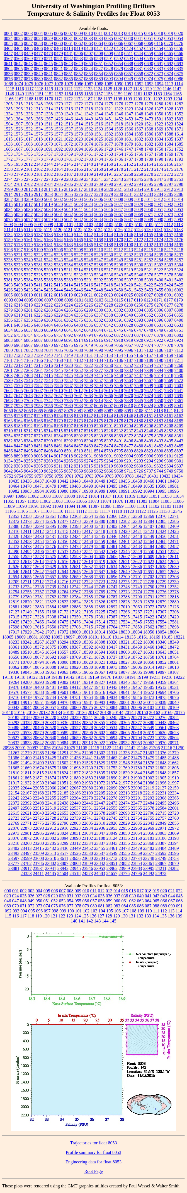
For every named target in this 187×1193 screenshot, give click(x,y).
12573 (38, 556)
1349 (148, 114)
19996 (112, 702)
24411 (38, 873)
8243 (138, 430)
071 (23, 905)
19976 (75, 702)
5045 (98, 209)
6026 (138, 295)
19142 (68, 677)
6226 (88, 305)
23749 (160, 858)
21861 (14, 777)
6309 (8, 315)
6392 (128, 320)
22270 (87, 798)
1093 (149, 83)
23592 (161, 853)
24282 (173, 868)
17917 (14, 632)
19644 (136, 692)
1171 (58, 98)
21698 (75, 767)
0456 (178, 48)
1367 (48, 119)
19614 (87, 692)
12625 (173, 561)
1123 (88, 88)
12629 (50, 566)
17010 (124, 606)
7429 (88, 375)
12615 (50, 561)
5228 (88, 254)
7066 (118, 345)
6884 (18, 340)
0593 (128, 58)
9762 (79, 476)
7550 (58, 380)
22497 (14, 808)
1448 (78, 119)
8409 (148, 440)
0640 (178, 58)
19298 (50, 682)
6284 (58, 310)
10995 (161, 491)
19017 (161, 667)
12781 (38, 596)
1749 (148, 149)
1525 (8, 129)
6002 (178, 290)
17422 (148, 617)
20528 (87, 727)
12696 (112, 576)
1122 (78, 88)
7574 (8, 385)
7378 (108, 370)
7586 (58, 385)
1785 (108, 159)
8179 (128, 420)
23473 (124, 848)
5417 (98, 285)
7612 (78, 390)
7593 (88, 385)
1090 (119, 83)
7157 (148, 355)
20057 (50, 707)
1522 (158, 124)
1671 (58, 144)
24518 (75, 873)
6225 (78, 305)
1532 (28, 129)
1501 (158, 119)
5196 (8, 249)
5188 (108, 244)
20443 (161, 722)
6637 (28, 330)
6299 (88, 310)
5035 (18, 209)
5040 (68, 209)
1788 (138, 159)
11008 (69, 496)
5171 (128, 239)
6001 (168, 290)
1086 (78, 83)
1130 (157, 88)
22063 (63, 788)
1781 (68, 159)
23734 (136, 858)
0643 (28, 63)
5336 (108, 274)
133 (147, 916)
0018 (158, 33)
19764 (87, 697)
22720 (173, 813)
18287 (50, 642)
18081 (32, 637)
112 (164, 911)
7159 (168, 355)
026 (31, 895)
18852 (161, 662)
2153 (138, 164)
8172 (68, 420)
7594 (98, 385)
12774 (136, 591)
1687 (18, 149)
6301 (108, 310)
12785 (87, 596)
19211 (154, 677)
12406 (136, 526)
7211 (178, 360)
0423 (118, 48)
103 (94, 911)
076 (62, 905)
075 (54, 905)
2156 (168, 164)
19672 (148, 692)
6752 (8, 335)
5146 (128, 234)
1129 (147, 88)
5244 (68, 259)
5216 (158, 249)
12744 (87, 586)
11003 (45, 496)
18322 (136, 642)
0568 (18, 58)
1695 (88, 149)
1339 (58, 114)
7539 (8, 380)
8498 (48, 451)
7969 (68, 405)
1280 (158, 103)
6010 (28, 295)
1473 (148, 119)
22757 (161, 818)
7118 (8, 355)
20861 (50, 742)
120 (46, 916)
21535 (112, 762)
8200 (98, 425)
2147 (78, 164)
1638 (8, 144)
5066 (108, 214)
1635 (168, 139)
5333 (88, 274)
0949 (128, 78)
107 (125, 911)
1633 (148, 139)
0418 (68, 48)
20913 (87, 742)
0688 (128, 63)
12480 (99, 546)
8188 (8, 425)
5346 (138, 274)
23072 (26, 838)
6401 (8, 325)
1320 (98, 108)
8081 (78, 410)
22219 (148, 793)
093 (16, 911)
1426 (58, 119)
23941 (50, 868)
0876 (8, 78)
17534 (124, 622)
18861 (173, 662)
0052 (158, 38)
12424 (160, 531)
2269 (138, 174)
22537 (75, 808)
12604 (87, 556)
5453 (148, 290)
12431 (50, 536)
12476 (50, 546)
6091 (168, 295)
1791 (168, 159)
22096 (136, 788)
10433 (165, 476)
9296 (158, 461)
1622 (68, 139)
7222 (88, 365)
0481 (68, 53)
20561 (161, 727)
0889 (98, 78)
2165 (68, 169)
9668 (118, 471)
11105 (10, 511)
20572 (14, 732)
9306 (48, 466)
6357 (18, 320)
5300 (138, 264)
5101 (68, 224)
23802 (50, 863)
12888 (87, 606)
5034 (8, 209)
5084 (98, 219)
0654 (118, 63)
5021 (68, 204)
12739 (50, 586)
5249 (118, 259)
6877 (148, 335)
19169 (93, 677)
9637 (178, 466)
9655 (58, 471)
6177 (168, 300)
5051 (158, 209)
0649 (78, 63)
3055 (68, 194)
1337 (38, 114)
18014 (99, 632)
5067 (118, 214)
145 (113, 921)
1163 (157, 93)
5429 (18, 290)
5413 (58, 285)
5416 (88, 285)
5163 (48, 239)
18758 (148, 657)
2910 (148, 189)
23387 (161, 843)
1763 (108, 154)
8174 (88, 420)
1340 (68, 114)
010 (85, 890)
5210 (98, 249)
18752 (136, 657)
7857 (168, 400)
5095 (28, 224)
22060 (50, 788)
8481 (148, 445)
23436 (63, 848)
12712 (38, 581)
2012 (28, 164)
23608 (38, 858)
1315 (58, 108)
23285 (50, 843)
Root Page (93, 1171)
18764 (173, 657)
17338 (50, 617)
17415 (136, 617)
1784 (98, 159)
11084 (154, 501)
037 (117, 895)
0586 (88, 58)
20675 (99, 737)
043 (164, 895)
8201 (108, 425)
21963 (87, 783)
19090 (148, 672)
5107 (129, 224)
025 (23, 895)
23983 (136, 868)
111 (156, 911)
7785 (68, 400)
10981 (173, 486)
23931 (38, 868)
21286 (50, 752)
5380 (178, 274)
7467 (128, 375)
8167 (48, 420)
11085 (166, 501)
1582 (108, 134)
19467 (136, 687)
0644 (38, 63)
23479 (136, 848)
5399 (148, 280)
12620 (112, 561)
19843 (124, 697)
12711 (26, 581)
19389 (26, 687)
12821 (38, 601)
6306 (158, 310)
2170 (118, 169)
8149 (138, 415)
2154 (148, 164)
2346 (148, 179)
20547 (136, 727)
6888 (48, 340)
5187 (98, 244)
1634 (158, 139)
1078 (58, 83)
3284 (158, 194)
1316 (68, 108)
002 (23, 890)
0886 (68, 78)
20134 (56, 712)
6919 (128, 340)
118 (31, 916)
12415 (62, 531)
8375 (148, 435)
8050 (8, 410)
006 (54, 890)
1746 (118, 149)
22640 (38, 813)
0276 (178, 43)
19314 (75, 682)
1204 (177, 98)
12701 (136, 576)
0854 (98, 73)
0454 (158, 48)
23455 (99, 848)
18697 (63, 657)
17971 (50, 632)
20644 (63, 737)
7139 (38, 355)
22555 (112, 808)
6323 (38, 315)
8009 (118, 405)
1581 (98, 134)
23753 (173, 858)
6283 (48, 310)
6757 (58, 335)
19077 (124, 672)
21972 (99, 783)
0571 (48, 58)
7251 (118, 365)
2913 (178, 189)
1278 (138, 103)
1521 (148, 124)
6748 (148, 330)
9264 (58, 461)
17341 (63, 617)
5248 (108, 259)
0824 (88, 68)
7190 (158, 360)
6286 (78, 310)
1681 (138, 144)
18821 (99, 662)
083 (117, 905)
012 (101, 890)
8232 (118, 430)
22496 (173, 803)
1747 (128, 149)
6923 (168, 340)
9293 (138, 461)
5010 (138, 199)
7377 (98, 370)
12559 (26, 556)
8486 (8, 451)
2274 (8, 179)
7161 (8, 360)
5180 (38, 244)
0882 (58, 78)
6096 (38, 300)
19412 (75, 687)
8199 (88, 425)
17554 (161, 622)
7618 (118, 390)
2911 (158, 189)
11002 (33, 496)
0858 (138, 73)
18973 (112, 667)
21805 (173, 767)
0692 (168, 63)
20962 (148, 742)
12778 (173, 591)
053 (62, 900)
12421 (136, 531)
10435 (14, 481)
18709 (75, 657)
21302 (99, 752)
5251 (138, 259)
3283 (148, 194)
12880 (173, 601)
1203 (167, 98)
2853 (128, 189)
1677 (108, 144)
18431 (124, 647)
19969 (50, 702)
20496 (38, 727)
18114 (118, 637)
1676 (98, 144)
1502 (168, 119)
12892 (112, 606)
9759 (59, 476)
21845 (148, 772)
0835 (178, 68)
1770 (178, 154)
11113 (93, 511)
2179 (18, 174)
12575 (50, 556)
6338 (108, 315)
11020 (142, 496)
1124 (98, 88)
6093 (8, 300)
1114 (178, 83)
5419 (118, 285)
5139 (58, 234)
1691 (48, 149)
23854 (136, 863)
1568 (148, 129)
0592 (118, 58)
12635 (124, 566)
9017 (58, 456)
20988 (8, 747)
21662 (173, 762)
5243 (58, 259)
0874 (168, 73)
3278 (98, 194)
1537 (68, 129)
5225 (58, 254)
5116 (28, 229)
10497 (124, 486)
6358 (28, 320)
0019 (168, 33)
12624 (161, 561)
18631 (148, 652)
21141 (117, 747)
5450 (118, 290)
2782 (28, 184)
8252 (168, 430)
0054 (178, 38)
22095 (124, 788)
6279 (8, 310)
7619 (128, 390)
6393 (138, 320)
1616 (18, 139)
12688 (87, 576)
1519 (128, 124)
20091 (124, 707)
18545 (38, 652)
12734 (26, 586)
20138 (105, 712)
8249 (158, 430)
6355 (178, 315)
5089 (148, 219)
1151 (39, 93)
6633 (178, 325)
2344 (128, 179)
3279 (108, 194)
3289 (28, 199)
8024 (148, 405)
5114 (8, 229)
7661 (78, 395)
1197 (107, 98)
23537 (99, 853)
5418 (108, 285)
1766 (138, 154)
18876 (38, 667)
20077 (99, 707)
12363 (75, 516)
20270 (136, 717)
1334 (8, 114)
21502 (63, 762)
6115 (118, 300)
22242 (14, 798)
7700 (28, 400)
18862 (14, 667)
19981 (87, 702)
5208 (78, 249)
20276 (161, 717)
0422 (108, 48)
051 (46, 900)
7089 (88, 350)
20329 (38, 722)
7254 (148, 365)
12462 (136, 541)
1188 (98, 98)
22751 (124, 818)
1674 (88, 144)
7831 (108, 400)
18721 (87, 657)
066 (164, 900)
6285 (68, 310)
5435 (48, 290)
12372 (14, 521)
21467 (124, 757)
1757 (48, 154)
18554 (50, 652)
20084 (112, 707)
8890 (158, 451)
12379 (87, 521)
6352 (148, 315)
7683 (168, 395)
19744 (50, 697)
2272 (168, 174)
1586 (148, 134)
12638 (161, 566)
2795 (148, 184)
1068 (8, 83)
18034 (136, 632)
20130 (32, 712)
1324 (138, 108)
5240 (28, 259)
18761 (161, 657)
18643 (161, 652)
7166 (38, 360)
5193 (158, 244)
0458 (18, 53)
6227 (98, 305)
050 (39, 900)
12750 (148, 586)
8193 (38, 425)
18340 (161, 642)
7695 (178, 395)
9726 (138, 471)
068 (179, 900)
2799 (8, 189)
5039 (58, 209)
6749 (158, 330)
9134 (8, 461)
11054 (178, 496)
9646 (28, 471)
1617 (28, 139)
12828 (124, 601)
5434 (38, 290)
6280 (18, 310)
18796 (50, 662)
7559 (118, 380)
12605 (99, 556)
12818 (173, 596)
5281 (38, 264)
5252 (148, 259)
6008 (18, 295)
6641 (68, 330)
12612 (14, 561)
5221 (18, 254)
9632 (158, 466)
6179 (178, 300)
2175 (168, 169)
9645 (18, 471)
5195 (178, 244)
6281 (28, 310)
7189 (148, 360)
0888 (88, 78)
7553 (78, 380)
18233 (14, 642)
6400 (178, 320)
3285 (168, 194)
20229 (75, 717)
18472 (173, 647)
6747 (138, 330)
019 (155, 890)
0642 (18, 63)
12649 (124, 571)
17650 (50, 627)
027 (39, 895)
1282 (178, 103)
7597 (128, 385)
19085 (136, 672)
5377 (158, 274)
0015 (138, 33)
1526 (18, 129)
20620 (161, 732)
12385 (161, 521)
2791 (118, 184)
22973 (14, 833)
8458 (48, 445)
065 (156, 900)
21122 (105, 747)
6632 (168, 325)
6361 (58, 320)
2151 (118, 164)
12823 (63, 601)
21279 (26, 752)
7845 (138, 400)
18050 (148, 632)
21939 (38, 783)
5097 (38, 224)
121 (54, 916)
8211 (18, 430)
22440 (75, 803)
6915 (88, 340)
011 (93, 890)
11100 (130, 506)
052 (54, 900)
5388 (58, 280)
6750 (168, 330)
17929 (26, 632)
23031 (75, 833)
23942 (63, 868)
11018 (117, 496)
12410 (14, 531)
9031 (88, 456)
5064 (88, 214)
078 (78, 905)
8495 (28, 451)
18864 (26, 667)
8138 (68, 415)
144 (105, 921)
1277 (128, 103)
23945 (75, 868)
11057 (20, 501)
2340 (88, 179)
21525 (87, 762)
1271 (68, 103)
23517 (63, 853)
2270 (148, 174)
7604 (8, 390)
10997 (8, 496)
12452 (14, 541)
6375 (78, 320)
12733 (14, 586)
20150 (142, 712)
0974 (148, 78)
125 (85, 916)
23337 (99, 843)
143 (97, 921)
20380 (148, 722)
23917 (26, 868)
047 (15, 900)
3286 (178, 194)
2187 (68, 174)
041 (148, 895)
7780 (58, 400)
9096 (148, 456)
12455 (50, 541)
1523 (168, 124)
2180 (28, 174)
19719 (26, 697)
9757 (39, 476)
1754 (18, 154)
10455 (112, 481)
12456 (63, 541)
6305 (148, 310)
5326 (18, 274)
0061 (68, 43)
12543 (112, 551)
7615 (108, 390)
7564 (138, 380)
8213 (38, 430)
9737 (148, 471)
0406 (38, 48)
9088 (98, 456)
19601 (63, 692)
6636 (18, 330)
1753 (8, 154)
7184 (98, 360)
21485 (161, 757)
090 (171, 905)
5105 (109, 224)
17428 (161, 617)
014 (116, 890)
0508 (98, 53)
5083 (88, 219)
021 (171, 890)
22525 (63, 808)
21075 (69, 747)
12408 (161, 526)
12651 (148, 571)
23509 (38, 853)
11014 (93, 496)
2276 (28, 179)
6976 (78, 345)
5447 (88, 290)
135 (163, 916)
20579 (38, 732)
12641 (26, 571)
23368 (148, 843)
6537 (98, 325)
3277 (88, 194)
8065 (38, 410)
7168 (58, 360)
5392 (98, 280)
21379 (173, 752)
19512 (161, 687)
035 (101, 895)
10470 (26, 486)
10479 (50, 486)
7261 (8, 370)
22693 (124, 813)
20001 (124, 702)
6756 (48, 335)
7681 (158, 395)
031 (70, 895)
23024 (63, 833)
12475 (38, 546)
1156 (88, 93)
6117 (128, 300)
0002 (18, 33)
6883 (8, 340)
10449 (99, 481)
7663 (88, 395)
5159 (8, 239)
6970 (48, 345)
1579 (78, 134)
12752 (173, 586)
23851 (112, 863)
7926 (28, 405)
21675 (50, 767)
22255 (50, 798)
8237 (128, 430)
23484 (161, 848)
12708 (173, 576)
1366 (38, 119)
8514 (98, 451)
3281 (128, 194)
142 (89, 921)
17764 (112, 627)
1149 (19, 93)
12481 (112, 546)
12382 (124, 521)
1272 (78, 103)
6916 (98, 340)
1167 (19, 98)
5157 (168, 234)
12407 (148, 526)
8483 (168, 445)
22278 (112, 798)
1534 (38, 129)
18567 (75, 652)
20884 (63, 742)
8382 (8, 440)
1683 (158, 144)
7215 (38, 365)
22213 (124, 793)
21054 (57, 747)
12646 (87, 571)
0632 (158, 58)
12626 (14, 566)
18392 (87, 647)
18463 (161, 647)
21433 (63, 757)
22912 (50, 828)
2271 (158, 174)
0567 (8, 58)
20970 (161, 742)
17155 (38, 611)
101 (78, 911)
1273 (88, 103)
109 (140, 911)
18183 (167, 637)
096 (39, 911)
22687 (112, 813)
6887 (38, 340)
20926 (112, 742)
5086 (118, 219)
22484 (148, 803)
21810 (14, 772)
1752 (178, 149)
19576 (14, 692)
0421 (98, 48)
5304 (178, 264)
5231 (118, 254)
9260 (48, 461)
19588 (38, 692)
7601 (168, 385)
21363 (148, 752)
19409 (63, 687)
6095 (28, 300)
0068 (138, 43)
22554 (99, 808)
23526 (75, 853)
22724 (26, 818)
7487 (138, 375)
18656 (14, 657)
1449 (88, 119)
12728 (148, 581)
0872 (148, 73)
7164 (18, 360)
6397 (168, 320)
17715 (87, 627)
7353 (88, 370)
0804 (8, 68)
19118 (19, 677)
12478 (75, 546)
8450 (28, 445)
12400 (87, 526)
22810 (99, 823)
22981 (26, 833)
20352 (87, 722)
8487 (18, 451)
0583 (78, 58)
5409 (18, 285)
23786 (38, 863)
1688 (28, 149)
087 (148, 905)
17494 (87, 622)
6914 (78, 340)
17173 (63, 611)
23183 (148, 838)
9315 (88, 466)
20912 (75, 742)
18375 (50, 647)
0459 (28, 53)
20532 (99, 727)
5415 (78, 285)
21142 (130, 747)
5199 (38, 249)
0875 (178, 73)
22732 (63, 818)
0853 (88, 73)
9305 (38, 466)
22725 (38, 818)
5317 (108, 269)
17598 (14, 627)
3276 (78, 194)
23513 (50, 853)
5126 (118, 229)
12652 (161, 571)
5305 (8, 269)
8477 (128, 445)
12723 (99, 581)
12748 (124, 586)
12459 (99, 541)
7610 (58, 390)
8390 (48, 440)
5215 (148, 249)
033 (85, 895)
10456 (124, 481)
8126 (18, 415)
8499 (58, 451)
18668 (26, 657)
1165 (177, 93)
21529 (99, 762)
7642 (8, 395)
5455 (158, 290)
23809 (87, 863)
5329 (48, 274)
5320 (138, 269)
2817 (78, 189)
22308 (161, 798)
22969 (148, 828)
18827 (124, 662)
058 (101, 900)
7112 (178, 350)
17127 (14, 611)
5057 (28, 214)
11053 (166, 496)
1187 (88, 98)
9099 (158, 456)
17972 (63, 632)
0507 (88, 53)
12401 (99, 526)
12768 (87, 591)
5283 (58, 264)
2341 (98, 179)
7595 (108, 385)
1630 (118, 139)
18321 (124, 642)
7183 (88, 360)
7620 (138, 390)
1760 (78, 154)
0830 (128, 68)
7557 (98, 380)
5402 (178, 280)
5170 (118, 239)
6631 (158, 325)
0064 (98, 43)
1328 (168, 108)
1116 (19, 88)
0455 (168, 48)
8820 (138, 451)
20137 (93, 712)
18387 (75, 647)
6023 (108, 295)
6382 (98, 320)
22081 (99, 788)
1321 (108, 108)
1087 (88, 83)
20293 (14, 722)
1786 (118, 159)
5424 (168, 285)
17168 (50, 611)
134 (155, 916)
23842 (99, 863)
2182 (48, 174)
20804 (173, 737)
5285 (78, 264)
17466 (50, 622)
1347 (128, 114)
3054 (58, 194)
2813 (38, 189)
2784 (48, 184)
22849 (161, 823)
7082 (28, 350)
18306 (87, 642)
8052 (18, 410)
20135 (68, 712)
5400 (158, 280)
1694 (78, 149)
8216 (68, 430)
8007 (108, 405)
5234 (148, 254)
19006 (136, 667)
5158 (178, 234)
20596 (87, 732)
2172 (138, 169)
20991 (20, 747)
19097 (161, 672)
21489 (14, 762)
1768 (158, 154)
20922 (99, 742)
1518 (118, 124)
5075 (8, 219)
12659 (75, 576)
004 (39, 890)
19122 (32, 677)
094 (23, 911)
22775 (38, 823)
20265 (124, 717)
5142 (88, 234)
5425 (178, 285)
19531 (173, 687)
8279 (38, 435)
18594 (99, 652)
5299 (128, 264)
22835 (136, 823)
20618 (136, 732)
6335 (78, 315)
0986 (178, 78)
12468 (161, 541)
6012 (48, 295)
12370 (161, 516)
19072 (112, 672)
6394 (148, 320)
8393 (78, 440)
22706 (148, 813)
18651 (173, 652)
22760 (173, 818)
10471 (38, 486)
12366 (112, 516)
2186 (58, 174)
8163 (8, 420)
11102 (154, 506)
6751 (178, 330)
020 (163, 890)
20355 (99, 722)
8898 (8, 456)
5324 (178, 269)
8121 (168, 410)
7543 (18, 380)
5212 (118, 249)
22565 (136, 808)
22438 (63, 803)
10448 (87, 481)
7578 (28, 385)
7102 (148, 350)
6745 (118, 330)
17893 (161, 627)
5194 (168, 244)
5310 (58, 269)
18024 (112, 632)
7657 (58, 395)
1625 (98, 139)
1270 (58, 103)
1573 (18, 134)
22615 (14, 813)
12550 (148, 551)
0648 (68, 63)
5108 (139, 224)
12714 (50, 581)
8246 (148, 430)
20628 (26, 737)
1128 (137, 88)
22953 (112, 828)
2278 (48, 179)
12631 (75, 566)
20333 (50, 722)
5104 (98, 224)
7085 (58, 350)
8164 (18, 420)
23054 (136, 833)
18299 (75, 642)
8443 (178, 440)
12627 (26, 566)
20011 (148, 702)
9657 (68, 471)
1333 (178, 108)
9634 (168, 466)
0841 (48, 73)
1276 (118, 103)
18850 (148, 662)
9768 (129, 476)
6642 (78, 330)
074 (46, 905)
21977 (124, 783)
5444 (58, 290)
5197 (18, 249)
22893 (38, 828)
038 (125, 895)
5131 (158, 229)
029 (54, 895)
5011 (148, 199)
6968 (38, 345)
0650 (88, 63)
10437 (38, 481)
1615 (8, 139)
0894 (118, 78)
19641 (124, 692)
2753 (178, 179)
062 (132, 900)
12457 (75, 541)
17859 (136, 627)
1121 (68, 88)
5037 (38, 209)
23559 (136, 853)
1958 (18, 164)
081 (101, 905)
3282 (138, 194)
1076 (38, 83)
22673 (87, 813)
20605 (124, 732)
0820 (48, 68)
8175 (98, 420)
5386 (48, 280)
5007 (108, 199)
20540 (124, 727)
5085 (108, 219)
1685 (178, 144)
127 (101, 916)
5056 (18, 214)
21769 (124, 767)
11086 (178, 501)
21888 (99, 777)
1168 (29, 98)
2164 (58, 169)
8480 (138, 445)
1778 (38, 159)
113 (171, 911)
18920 (75, 667)
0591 (108, 58)
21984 (136, 783)
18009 (75, 632)
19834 (112, 697)
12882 (26, 606)
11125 (152, 511)
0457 (8, 53)
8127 (28, 415)
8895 (168, 451)
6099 (68, 300)
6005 (8, 295)
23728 (124, 858)
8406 (128, 440)
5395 (108, 280)
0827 (98, 68)
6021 (88, 295)
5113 (178, 224)
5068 (128, 214)
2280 (68, 179)
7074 (148, 345)
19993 (99, 702)
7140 (48, 355)
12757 (38, 591)
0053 (168, 38)
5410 (28, 285)
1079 (68, 83)
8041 (178, 405)
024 (15, 895)
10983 (26, 491)
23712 (111, 858)
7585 (48, 385)
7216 (48, 365)
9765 (109, 476)
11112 (81, 511)
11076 (117, 501)
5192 (148, 244)
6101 (78, 300)
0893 (108, 78)
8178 (118, 420)
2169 (108, 169)
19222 (179, 677)
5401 (168, 280)
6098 (58, 300)
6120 (148, 300)
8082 (88, 410)
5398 (138, 280)
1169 (39, 98)
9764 (99, 476)
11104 (178, 506)
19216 (167, 677)
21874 (50, 777)
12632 (87, 566)
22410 (50, 803)
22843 (148, 823)
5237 (178, 254)
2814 (48, 189)
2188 (78, 174)
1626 (108, 139)
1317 (78, 108)
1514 (78, 124)
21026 (45, 747)
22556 (124, 808)
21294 (75, 752)
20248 (112, 717)
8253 (178, 430)
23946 (87, 868)
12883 (38, 606)
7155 (128, 355)
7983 (78, 405)
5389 (68, 280)
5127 (128, 229)
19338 (112, 682)
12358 (26, 516)
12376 (50, 521)
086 (140, 905)
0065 (108, 43)
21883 (87, 777)
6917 (108, 340)
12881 (14, 606)
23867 (161, 863)
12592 (63, 556)
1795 (8, 164)
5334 (98, 274)
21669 (26, 767)
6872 (118, 335)
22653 (63, 813)
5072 (158, 214)
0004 (38, 33)
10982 (14, 491)
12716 (62, 581)
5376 (148, 274)
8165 (28, 420)
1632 (138, 139)
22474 (124, 803)
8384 (28, 440)
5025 (98, 204)
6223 (58, 305)
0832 (148, 68)
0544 (138, 53)
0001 (8, 33)
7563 (128, 380)
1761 (88, 154)
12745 (99, 586)
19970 (63, 702)
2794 (138, 184)
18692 (50, 657)
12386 (173, 521)
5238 (8, 259)
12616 (63, 561)
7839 (128, 400)
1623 (78, 139)
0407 (48, 48)
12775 (148, 591)
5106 (119, 224)
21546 (124, 762)
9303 (18, 466)
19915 (26, 702)
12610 (161, 556)
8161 (168, 415)
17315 (14, 617)
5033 (178, 204)
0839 (28, 73)
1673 (78, 144)
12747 (112, 586)
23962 (112, 868)
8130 (48, 415)
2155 (158, 164)
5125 (108, 229)
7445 (98, 375)
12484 (148, 546)
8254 (8, 435)
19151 (81, 677)
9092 (118, 456)
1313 (38, 108)
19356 (148, 682)
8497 (38, 451)
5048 (128, 209)
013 (109, 890)
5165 (68, 239)
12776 (161, 591)
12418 (99, 531)
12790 (136, 596)
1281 (168, 103)
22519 (50, 808)
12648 (112, 571)
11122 (140, 511)
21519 (75, 762)
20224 (63, 717)
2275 (18, 179)
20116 (19, 712)
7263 (28, 370)
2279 (58, 179)
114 (179, 911)
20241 (87, 717)
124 (77, 916)
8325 (88, 435)
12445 (99, 536)
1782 (78, 159)
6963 (18, 345)
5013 (168, 199)
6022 (98, 295)
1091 (129, 83)
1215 (18, 103)
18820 (87, 662)
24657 (111, 873)
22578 (148, 808)
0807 (28, 68)
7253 (138, 365)
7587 (68, 385)
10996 (173, 491)
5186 (88, 244)
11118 (116, 511)
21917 (14, 783)
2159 (18, 169)
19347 (136, 682)
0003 (28, 33)
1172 (68, 98)
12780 (26, 596)
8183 (158, 420)
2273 (178, 174)
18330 (148, 642)
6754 (28, 335)
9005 (38, 456)
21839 (124, 772)
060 (117, 900)
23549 (112, 853)
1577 (58, 134)
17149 (26, 611)
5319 (128, 269)
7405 (18, 375)
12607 (124, 556)
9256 (28, 461)
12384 (148, 521)
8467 (78, 445)
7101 (138, 350)
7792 (78, 400)
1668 (28, 144)
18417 (112, 647)
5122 (78, 229)
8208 (168, 425)
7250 (108, 365)
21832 (87, 772)
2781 (18, 184)
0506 (78, 53)
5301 (148, 264)
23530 (87, 853)
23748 (148, 858)
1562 (88, 129)
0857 (128, 73)
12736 (38, 586)
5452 (138, 290)
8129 (38, 415)
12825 (87, 601)
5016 (18, 204)
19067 (99, 672)
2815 (58, 189)
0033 (88, 38)
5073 (168, 214)
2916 (28, 194)
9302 (8, 466)
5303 (168, 264)
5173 (148, 239)
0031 (68, 38)
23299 (63, 843)
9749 (168, 471)
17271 (148, 611)
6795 (98, 335)
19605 (75, 692)
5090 (158, 219)
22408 (38, 803)
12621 (124, 561)
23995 (148, 868)
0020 (178, 33)
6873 (128, 335)
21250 (178, 747)
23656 (75, 858)
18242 (26, 642)
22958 (136, 828)
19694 (161, 692)
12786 (99, 596)
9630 (138, 466)
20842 (38, 742)
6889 (58, 340)
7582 (38, 385)
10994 (148, 491)
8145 (118, 415)
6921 (148, 340)
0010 (88, 33)
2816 (68, 189)
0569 (28, 58)
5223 (38, 254)
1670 (48, 144)
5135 (18, 234)
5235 (158, 254)
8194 (48, 425)
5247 (98, 259)
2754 (8, 184)
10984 (38, 491)
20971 (173, 742)
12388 (14, 526)
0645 (48, 63)
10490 (87, 486)
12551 (161, 551)
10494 (99, 486)
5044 (88, 209)
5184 (78, 244)
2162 (38, 169)
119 (38, 916)
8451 (38, 445)
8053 (28, 410)
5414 (68, 285)
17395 (124, 617)
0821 (58, 68)
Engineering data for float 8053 (93, 1161)
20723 (148, 737)
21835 (99, 772)
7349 (68, 370)
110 (148, 911)
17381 (99, 617)
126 (93, 916)
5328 (38, 274)
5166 (78, 239)
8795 (118, 451)
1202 (157, 98)
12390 (26, 526)
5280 (28, 264)
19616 (99, 692)
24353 (26, 873)
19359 (161, 682)
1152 (49, 93)
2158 (8, 169)
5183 (68, 244)
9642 (8, 471)
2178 (8, 174)
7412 (38, 375)
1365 (28, 119)
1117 (29, 88)
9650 (38, 471)
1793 (178, 159)
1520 (138, 124)
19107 (173, 672)
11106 (22, 511)
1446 (68, 119)
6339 (118, 315)
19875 (161, 697)
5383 (18, 280)
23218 (14, 843)
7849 (148, 400)
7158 (158, 355)
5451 (128, 290)
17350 (75, 617)
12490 (14, 551)
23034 (87, 833)
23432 (50, 848)
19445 (124, 687)
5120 (58, 229)
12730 (173, 581)
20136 (81, 712)
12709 (14, 581)
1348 (138, 114)
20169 (167, 712)
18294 (63, 642)
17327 (26, 617)
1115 (10, 88)
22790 (63, 823)
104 (101, 911)
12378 (75, 521)
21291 (63, 752)
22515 (38, 808)
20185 (14, 717)
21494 (26, 762)
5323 (168, 269)
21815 (38, 772)
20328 (26, 722)
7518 (168, 375)
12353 (14, 516)
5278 (8, 264)
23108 (99, 838)
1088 (98, 83)
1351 (168, 114)
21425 (50, 757)
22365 (173, 798)
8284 (58, 435)
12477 (63, 546)
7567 (148, 380)
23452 (87, 848)
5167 (88, 239)
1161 (137, 93)
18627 (136, 652)
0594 (138, 58)
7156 (138, 355)
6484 (48, 325)
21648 (161, 762)
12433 (63, 536)
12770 (112, 591)
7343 (48, 370)
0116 (158, 43)
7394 (158, 370)
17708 (75, 627)
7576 (18, 385)
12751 (161, 586)
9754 (18, 476)
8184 (168, 420)
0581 (58, 58)
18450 (136, 647)
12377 (63, 521)
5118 (38, 229)
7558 (108, 380)
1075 (28, 83)
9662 (98, 471)
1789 (148, 159)
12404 (124, 526)
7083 (38, 350)
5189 (118, 244)
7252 (128, 365)
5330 (58, 274)
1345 (108, 114)
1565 (118, 129)
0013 (118, 33)
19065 (75, 672)
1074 (18, 83)
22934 (87, 828)
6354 (168, 315)
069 (7, 905)
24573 (87, 873)
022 (179, 890)
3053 (48, 194)
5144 (108, 234)
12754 (14, 591)
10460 (148, 481)
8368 (108, 435)
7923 (18, 405)
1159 (118, 93)
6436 (28, 325)
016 (132, 890)
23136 (124, 838)
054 (70, 900)
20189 (26, 717)
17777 (124, 627)
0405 (28, 48)
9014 (48, 456)
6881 (168, 335)
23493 (14, 853)
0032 (78, 38)
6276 (158, 305)
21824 (62, 772)
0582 (68, 58)
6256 (138, 305)
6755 (38, 335)
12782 (50, 596)
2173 (148, 169)
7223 (98, 365)
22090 (112, 788)
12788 (124, 596)
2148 (88, 164)
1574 (28, 134)
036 (109, 895)
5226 (68, 254)
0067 (128, 43)
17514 (99, 622)
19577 (26, 692)
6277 (168, 305)
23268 (26, 843)
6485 (58, 325)
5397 (128, 280)
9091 (108, 456)
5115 (18, 229)
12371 (173, 516)
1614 (178, 134)
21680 (63, 767)
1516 (98, 124)
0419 (78, 48)
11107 (34, 511)
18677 (38, 657)
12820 (26, 601)
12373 (26, 521)
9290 (118, 461)
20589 (63, 732)
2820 (108, 189)
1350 (158, 114)
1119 (49, 88)
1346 (118, 114)
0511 (128, 53)
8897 (178, 451)
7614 (98, 390)
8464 (68, 445)
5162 (38, 239)
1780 (58, 159)
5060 (48, 214)
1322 (118, 108)
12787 (112, 596)
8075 (68, 410)
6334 (68, 315)
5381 (8, 280)
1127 (127, 88)
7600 (158, 385)
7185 (108, 360)
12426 (173, 531)
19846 (136, 697)
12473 (26, 546)
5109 (149, 224)
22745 (112, 818)
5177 (8, 244)
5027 (118, 204)
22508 (26, 808)
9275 (98, 461)
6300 (98, 310)
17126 (173, 606)
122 (62, 916)
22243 (26, 798)
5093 (8, 224)
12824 (75, 601)
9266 (78, 461)
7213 (18, 365)
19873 (148, 697)
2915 (18, 194)
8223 (98, 430)
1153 (59, 93)
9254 (18, 461)
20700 (124, 737)
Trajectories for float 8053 (93, 1142)
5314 (78, 269)
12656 (38, 576)
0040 (128, 38)
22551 (87, 808)
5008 (118, 199)
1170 (48, 98)
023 (7, 895)
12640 (14, 571)
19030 (14, 672)
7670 (128, 395)
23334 (87, 843)
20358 (112, 722)
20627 (14, 737)
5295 (108, 264)
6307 (168, 310)
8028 (158, 405)
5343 (118, 274)
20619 (148, 732)
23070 (14, 838)
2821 (118, 189)
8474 (108, 445)
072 (31, 905)
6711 (108, 330)
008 (70, 890)
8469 (88, 445)
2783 (38, 184)
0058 (38, 43)
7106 (158, 350)
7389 (148, 370)
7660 (68, 395)
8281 (48, 435)
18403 (99, 647)
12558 (14, 556)
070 (15, 905)
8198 (78, 425)
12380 (99, 521)
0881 (48, 78)
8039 (168, 405)
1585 (138, 134)
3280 (118, 194)
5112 (168, 224)
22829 (124, 823)
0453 (148, 48)
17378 (87, 617)
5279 (18, 264)
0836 (8, 73)
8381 (178, 435)
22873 (26, 828)
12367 (124, 516)
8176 (108, 420)
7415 (48, 375)
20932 (124, 742)
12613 (26, 561)
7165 (28, 360)
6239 (128, 305)
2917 (38, 194)
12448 (136, 536)
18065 (7, 637)
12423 (148, 531)
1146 (167, 88)
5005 (88, 199)
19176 (105, 677)
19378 (14, 687)
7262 (18, 370)
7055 (98, 345)
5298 (118, 264)
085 (132, 905)
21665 (14, 767)
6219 (28, 305)
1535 (48, 129)
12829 (136, 601)
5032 (168, 204)
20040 (173, 702)
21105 (81, 747)
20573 (26, 732)
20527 (75, 727)
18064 (173, 632)
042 (156, 895)
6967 (28, 345)
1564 (108, 129)
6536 (88, 325)
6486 (68, 325)
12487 (173, 546)
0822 (68, 68)
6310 (18, 315)
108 (133, 911)
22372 (14, 803)
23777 (14, 863)
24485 (50, 873)
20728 (161, 737)
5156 (158, 234)
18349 (173, 642)
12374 (38, 521)
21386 (14, 757)
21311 (111, 752)
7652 (48, 395)
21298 (87, 752)
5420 (128, 285)
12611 (173, 556)
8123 (178, 410)
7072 (138, 345)
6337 (98, 315)
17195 (87, 611)
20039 (160, 702)
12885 (63, 606)
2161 (28, 169)
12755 (26, 591)
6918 (118, 340)
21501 (50, 762)
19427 (87, 687)
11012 (81, 496)
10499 (136, 486)
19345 (124, 682)
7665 (98, 395)
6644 (98, 330)
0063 (88, 43)
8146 (128, 415)
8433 (158, 440)
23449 (75, 848)
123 (69, 916)
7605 (18, 390)
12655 (26, 576)
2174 (158, 169)
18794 (38, 662)
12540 (75, 551)
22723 (14, 818)
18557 (63, 652)
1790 (158, 159)
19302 (63, 682)
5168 (98, 239)
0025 (18, 38)
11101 (142, 506)
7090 (98, 350)
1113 (169, 83)
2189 (88, 174)
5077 (28, 219)
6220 (38, 305)
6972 (58, 345)
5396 (118, 280)
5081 (68, 219)
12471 (173, 541)
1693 (68, 149)
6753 (18, 335)
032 (78, 895)
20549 (148, 727)
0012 (108, 33)
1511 (48, 124)
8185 (178, 420)
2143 (38, 164)
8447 (18, 445)
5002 (58, 199)
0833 (158, 68)
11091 (33, 506)
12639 (173, 566)
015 (124, 890)
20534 (112, 727)
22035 (14, 788)
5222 (28, 254)
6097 (48, 300)
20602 (99, 732)
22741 (87, 818)
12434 (75, 536)
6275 (148, 305)
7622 (148, 390)
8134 (58, 415)
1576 (48, 134)
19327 (99, 682)
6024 (118, 295)
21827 (75, 772)
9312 (68, 466)
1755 (28, 154)
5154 (138, 234)
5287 (88, 264)
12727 (136, 581)
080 (93, 905)
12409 (173, 526)
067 (171, 900)
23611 (62, 858)
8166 (38, 420)
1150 (29, 93)
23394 (173, 843)
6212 (8, 305)
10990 (112, 491)
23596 (173, 853)
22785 (50, 823)
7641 (178, 390)
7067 (128, 345)
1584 (128, 134)
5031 (158, 204)
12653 (173, 571)
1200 (137, 98)
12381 (112, 521)
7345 (58, 370)
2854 (138, 189)
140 (74, 921)
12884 (50, 606)
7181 (68, 360)
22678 (99, 813)
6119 (138, 300)
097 (47, 911)
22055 (38, 788)
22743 (99, 818)
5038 (48, 209)
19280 (26, 682)
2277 (38, 179)
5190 (128, 244)
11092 (45, 506)
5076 (18, 219)
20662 (87, 737)
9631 (148, 466)
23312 (75, 843)
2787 (78, 184)
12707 (161, 576)
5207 (68, 249)
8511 (88, 451)
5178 (18, 244)
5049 (138, 209)
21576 (148, 762)
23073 (38, 838)
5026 (108, 204)
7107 (168, 350)
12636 (136, 566)
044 (171, 895)
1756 (38, 154)
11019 (130, 496)
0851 (68, 73)
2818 (88, 189)
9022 (78, 456)
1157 (98, 93)
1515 (88, 124)
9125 (178, 456)
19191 (130, 677)
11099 (118, 506)
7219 (58, 365)
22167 (26, 793)
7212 (8, 365)
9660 (88, 471)
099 (62, 911)
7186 (118, 360)
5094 (18, 224)
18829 (136, 662)
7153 (108, 355)
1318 (88, 108)
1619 (48, 139)
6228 (108, 305)
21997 (173, 783)
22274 (99, 798)
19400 (38, 687)
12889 (99, 606)
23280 (38, 843)
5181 (48, 244)
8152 (158, 415)
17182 (75, 611)
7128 (18, 355)
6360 (48, 320)
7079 (178, 345)
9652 (48, 471)
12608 (136, 556)
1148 (9, 93)
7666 (108, 395)
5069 (138, 214)
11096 (81, 506)
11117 (104, 511)
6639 (48, 330)
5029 (138, 204)
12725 (124, 581)
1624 (88, 139)
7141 (58, 355)
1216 (28, 103)
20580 (50, 732)
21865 (26, 777)
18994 (124, 667)
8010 (128, 405)
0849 (58, 73)
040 (140, 895)
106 (117, 911)
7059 (108, 345)
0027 (28, 38)
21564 (136, 762)
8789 (108, 451)
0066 (118, 43)
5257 (178, 259)
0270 (168, 43)
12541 (87, 551)
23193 (173, 838)
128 (108, 916)
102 (86, 911)
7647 (18, 395)
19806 (99, 697)
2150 (108, 164)
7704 (38, 400)
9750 (178, 471)
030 (62, 895)
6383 (108, 320)
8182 (148, 420)
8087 (108, 410)
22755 (148, 818)
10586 (161, 486)
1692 (58, 149)
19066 (87, 672)
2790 (108, 184)
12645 (75, 571)
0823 (78, 68)
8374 (138, 435)
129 (116, 916)
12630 (63, 566)
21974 (112, 783)
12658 (63, 576)
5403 (8, 285)
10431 (152, 476)
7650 (38, 395)
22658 (75, 813)
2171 (128, 169)
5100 (58, 224)
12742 (75, 586)
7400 (178, 370)
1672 (68, 144)
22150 (173, 788)
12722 (87, 581)
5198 (28, 249)
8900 (28, 456)
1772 (8, 159)
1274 (98, 103)
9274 (88, 461)
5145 (118, 234)
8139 (78, 415)
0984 (168, 78)
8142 (88, 415)
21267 (14, 752)
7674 (148, 395)
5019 (48, 204)
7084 (48, 350)
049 (31, 900)
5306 (18, 269)
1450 (98, 119)
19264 (14, 682)
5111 (159, 224)
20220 (50, 717)
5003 (68, 199)
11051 (154, 496)
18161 (142, 637)
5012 (158, 199)
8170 (58, 420)
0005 (48, 33)
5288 (98, 264)
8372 (128, 435)
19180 (117, 677)
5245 (78, 259)
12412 (38, 531)
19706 (173, 692)
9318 (98, 466)
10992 (136, 491)
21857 (173, 772)
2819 (98, 189)
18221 (179, 637)
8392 (68, 440)
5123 (88, 229)
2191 (108, 174)
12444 (87, 536)
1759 (68, 154)
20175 (179, 712)
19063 (63, 672)
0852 (78, 73)
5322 (158, 269)
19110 (7, 677)
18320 (112, 642)
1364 (18, 119)
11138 (164, 511)
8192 (28, 425)
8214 (48, 430)
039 (132, 895)
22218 (136, 793)
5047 (118, 209)
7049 (88, 345)
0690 (148, 63)
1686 (8, 149)
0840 (38, 73)
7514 (158, 375)
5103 (88, 224)
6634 (8, 330)
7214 (28, 365)
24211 (161, 868)
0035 (108, 38)
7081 (18, 350)
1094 (159, 83)
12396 (63, 526)
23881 (14, 868)
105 (109, 911)
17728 (99, 627)
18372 (38, 647)
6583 (118, 325)
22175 (50, 793)
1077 (48, 83)
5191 (138, 244)
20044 (26, 707)
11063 (57, 501)
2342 (108, 179)
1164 (167, 93)
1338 (48, 114)
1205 (8, 103)
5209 (88, 249)
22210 (112, 793)
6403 (18, 325)
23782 (26, 863)
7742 (48, 400)
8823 (148, 451)
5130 (148, 229)
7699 (18, 400)
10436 (26, 481)
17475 (63, 622)
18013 (87, 632)
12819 (14, 601)
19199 (142, 677)
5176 (178, 239)
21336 (124, 752)
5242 (48, 259)
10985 (50, 491)
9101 (168, 456)
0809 (38, 68)
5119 (48, 229)
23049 (112, 833)
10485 (63, 486)
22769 (14, 823)
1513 (68, 124)
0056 (18, 43)
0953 (138, 78)
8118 (158, 410)
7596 (118, 385)
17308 (173, 611)
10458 (136, 481)
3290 (38, 199)
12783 (63, 596)
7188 (138, 360)
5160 (18, 239)
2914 (8, 194)
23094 (63, 838)
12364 (87, 516)
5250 (128, 259)
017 (140, 890)
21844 (136, 772)
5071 (148, 214)
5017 (28, 204)
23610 (50, 858)
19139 (56, 677)
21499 (38, 762)
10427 (140, 476)
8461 (58, 445)
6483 (38, 325)
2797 (168, 184)
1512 (58, 124)
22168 (38, 793)
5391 (88, 280)
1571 (178, 129)
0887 (78, 78)
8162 (178, 415)
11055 (8, 501)
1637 (178, 139)
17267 (136, 611)
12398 (75, 526)
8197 (68, 425)
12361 (50, 516)
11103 (166, 506)
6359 (38, 320)
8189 (18, 425)
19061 (50, 672)
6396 (158, 320)
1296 (18, 108)
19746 (63, 697)
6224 (68, 305)
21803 (161, 767)
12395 (50, 526)
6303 (128, 310)
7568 (158, 380)
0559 (148, 53)
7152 (98, 355)
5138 (48, 234)
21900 (136, 777)
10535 (148, 486)
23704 (99, 858)
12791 (148, 596)
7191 (168, 360)
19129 (44, 677)
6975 (68, 345)
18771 (14, 662)
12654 (14, 576)
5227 (78, 254)
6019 (68, 295)
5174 (158, 239)
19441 (99, 687)
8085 (98, 410)
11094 (69, 506)
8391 (58, 440)
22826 (112, 823)
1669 (38, 144)
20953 (136, 742)
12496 (38, 551)
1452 (118, 119)
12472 (14, 546)
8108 (138, 410)
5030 (148, 204)
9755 (29, 476)
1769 (168, 154)
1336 (28, 114)
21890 (112, 777)
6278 (178, 305)
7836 (118, 400)
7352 (78, 370)
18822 (112, 662)
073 (39, 905)
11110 (58, 511)
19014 (148, 667)
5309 (48, 269)
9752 (8, 476)
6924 (178, 340)
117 (23, 916)
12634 (112, 566)
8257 (18, 435)
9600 (118, 466)
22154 (14, 793)
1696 (98, 149)
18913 (63, 667)
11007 (57, 496)
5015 (8, 204)
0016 (148, 33)
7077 (158, 345)
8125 (8, 415)
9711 (128, 471)
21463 (112, 757)
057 (93, 900)
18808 (63, 662)
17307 (161, 611)
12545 (124, 551)
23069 (173, 833)
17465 (38, 622)
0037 (118, 38)
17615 (38, 627)
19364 (173, 682)
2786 (68, 184)
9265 (68, 461)
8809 (128, 451)
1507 (18, 124)
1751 (168, 149)
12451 (173, 536)
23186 (161, 838)
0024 (8, 38)
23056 (148, 833)
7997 (88, 405)
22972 (173, 828)
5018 (38, 204)
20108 (161, 707)
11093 (57, 506)
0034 (98, 38)
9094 (128, 456)
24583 (99, 873)
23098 (75, 838)
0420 (88, 48)
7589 (78, 385)
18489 (14, 652)
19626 (112, 692)
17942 (38, 632)
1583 (118, 134)
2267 (118, 174)
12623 (148, 561)
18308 (99, 642)
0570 (38, 58)
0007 (68, 33)
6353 (158, 315)
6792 (68, 335)
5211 (108, 249)
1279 (148, 103)
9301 (178, 461)
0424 (128, 48)
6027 (148, 295)
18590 (87, 652)
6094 (18, 300)
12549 (136, 551)
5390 (78, 280)
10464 (14, 486)
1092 (139, 83)
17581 (173, 622)
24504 (62, 873)
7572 (178, 380)
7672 (138, 395)
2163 (48, 169)
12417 (87, 531)
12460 (112, 541)
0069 (148, 43)
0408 (58, 48)
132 (140, 916)
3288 (18, 199)
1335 (18, 114)
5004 (78, 199)
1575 (38, 134)
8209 (178, 425)
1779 (48, 159)
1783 (88, 159)
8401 (118, 440)
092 (8, 911)
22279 (124, 798)
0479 (58, 53)
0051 (148, 38)
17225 (99, 611)
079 (85, 905)
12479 (87, 546)
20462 (173, 722)
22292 (148, 798)
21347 (136, 752)
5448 (98, 290)
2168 (98, 169)
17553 (148, 622)
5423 (158, 285)
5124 (98, 229)
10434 (177, 476)
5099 (48, 224)
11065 (69, 501)
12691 (99, 576)
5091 (168, 219)
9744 (158, 471)
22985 (38, 833)
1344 (98, 114)
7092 (108, 350)
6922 (158, 340)
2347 (158, 179)
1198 (117, 98)
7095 (118, 350)
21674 (38, 767)
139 (179, 916)
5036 (28, 209)
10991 (124, 491)
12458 (87, 541)
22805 (87, 823)
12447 (124, 536)
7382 (128, 370)
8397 (108, 440)
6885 (28, 340)
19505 (148, 687)
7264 (38, 370)
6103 (98, 300)
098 (55, 911)
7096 (128, 350)
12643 (50, 571)
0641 (8, 63)
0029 (48, 38)
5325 (8, 274)
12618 (87, 561)
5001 (48, 199)
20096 (136, 707)
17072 (148, 606)
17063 (136, 606)
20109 (173, 707)
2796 (158, 184)
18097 (69, 637)
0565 (168, 53)
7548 (48, 380)
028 (46, 895)
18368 (26, 647)
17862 (148, 627)
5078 (38, 219)
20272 (148, 717)
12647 (99, 571)
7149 (68, 355)
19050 (38, 672)
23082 (50, 838)
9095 (138, 456)
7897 (8, 405)
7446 (108, 375)
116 (15, 916)
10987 (75, 491)
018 (148, 890)
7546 (28, 380)
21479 (148, 757)
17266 (124, 611)
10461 (161, 481)
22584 (161, 808)
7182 (78, 360)
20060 (75, 707)
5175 (168, 239)
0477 (38, 53)
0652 (108, 63)
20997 (32, 747)
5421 (138, 285)
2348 (168, 179)
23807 (63, 863)
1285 (8, 108)
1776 (18, 159)
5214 (138, 249)
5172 (138, 239)
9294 (148, 461)
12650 (136, 571)
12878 (148, 601)
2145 (58, 164)
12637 (148, 566)
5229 (98, 254)
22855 (173, 823)
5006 (98, 199)
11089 (9, 506)
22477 (136, 803)
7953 (38, 405)
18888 (50, 667)
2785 (58, 184)
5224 (48, 254)
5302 (158, 264)
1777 (28, 159)
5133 (178, 229)
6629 (138, 325)
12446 (112, 536)
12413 (50, 531)
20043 (14, 707)
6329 (58, 315)
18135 (130, 637)
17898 (173, 627)
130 (124, 916)
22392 (26, 803)
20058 (63, 707)
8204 (128, 425)
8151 (148, 415)
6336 (88, 315)
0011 (98, 33)
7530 (178, 375)
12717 (75, 581)
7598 (138, 385)
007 (62, 890)
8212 (28, 430)
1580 (88, 134)
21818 (50, 772)
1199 (127, 98)
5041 (78, 209)
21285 (38, 752)
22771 (26, 823)
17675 (63, 627)
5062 (68, 214)
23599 (26, 858)
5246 (88, 259)
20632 (38, 737)
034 (93, 895)
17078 (161, 606)
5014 (178, 199)
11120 (128, 511)
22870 (14, 828)
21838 (111, 772)
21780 (136, 767)
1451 (108, 119)
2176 (178, 169)
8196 (58, 425)
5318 (118, 269)
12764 (63, 591)
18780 (26, 662)
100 (70, 911)
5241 (38, 259)
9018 (68, 456)
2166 (78, 169)
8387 (38, 440)
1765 (128, 154)
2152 (128, 164)
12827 (112, 601)
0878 (28, 78)
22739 (75, 818)
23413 (26, 848)
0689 (138, 63)
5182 (58, 244)
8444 (8, 445)
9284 (108, 461)
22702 (136, 813)
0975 (158, 78)
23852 (124, 863)
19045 (26, 672)
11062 (45, 501)
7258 (168, 365)
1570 (168, 129)
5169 (108, 239)
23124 (112, 838)
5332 (78, 274)
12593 (75, 556)
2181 (38, 174)
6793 (78, 335)
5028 (128, 204)
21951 (63, 783)
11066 (81, 501)
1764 (118, 154)
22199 (87, 793)
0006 (58, 33)
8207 (158, 425)
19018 (173, 667)
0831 (138, 68)
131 (132, 916)
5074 (178, 214)
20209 (38, 717)
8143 (98, 415)
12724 (111, 581)
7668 (118, 395)
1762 (98, 154)
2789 (98, 184)
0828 (108, 68)
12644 (63, 571)
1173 (78, 98)
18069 (20, 637)
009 (78, 890)
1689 (38, 149)
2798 (178, 184)
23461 (112, 848)
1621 (58, 139)
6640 (58, 330)
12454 (38, 541)
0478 (48, 53)
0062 (78, 43)
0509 (108, 53)
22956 (124, 828)
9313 (78, 466)
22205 (99, 793)
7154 (118, 355)
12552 (173, 551)
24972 (160, 873)
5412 (48, 285)
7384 (138, 370)
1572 (8, 134)
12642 (38, 571)
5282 (48, 264)
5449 (108, 290)
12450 (161, 536)
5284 (68, 264)
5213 (128, 249)
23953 (99, 868)
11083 (141, 501)
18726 (99, 657)
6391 (118, 320)
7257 (158, 365)
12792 (161, 596)
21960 (75, 783)
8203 (118, 425)
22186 (75, 793)
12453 (26, 541)
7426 (78, 375)
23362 (136, 843)
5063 (78, 214)
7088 (78, 350)
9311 (58, 466)
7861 (178, 400)
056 (85, 900)
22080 (87, 788)
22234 (173, 793)
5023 (78, 204)
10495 (112, 486)
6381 (88, 320)
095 (31, 911)
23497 (26, 853)
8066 (48, 410)
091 (179, 905)
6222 (48, 305)
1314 (48, 108)
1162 (148, 93)
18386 (63, 647)
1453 (128, 119)
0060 (58, 43)
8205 (138, 425)
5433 (28, 290)
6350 (138, 315)
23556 (124, 853)
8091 (128, 410)
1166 (9, 98)
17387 (112, 617)
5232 (128, 254)
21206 (154, 747)
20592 (75, 732)
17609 (26, 627)
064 (148, 900)
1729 (108, 149)
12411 (26, 531)
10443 (75, 481)
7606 (28, 390)
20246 (99, 717)
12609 (148, 556)
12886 (75, 606)
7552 (68, 380)
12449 (148, 536)
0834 (168, 68)
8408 (138, 440)
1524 (178, 124)
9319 (108, 466)
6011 (38, 295)
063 (140, 900)
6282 (38, 310)
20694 (112, 737)
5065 (98, 214)
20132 (44, 712)
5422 (148, 285)
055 (78, 900)
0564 (158, 53)
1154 (68, 93)
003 (31, 890)
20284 (173, 717)
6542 (108, 325)
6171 (158, 300)
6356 (8, 320)
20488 (14, 727)
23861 (148, 863)
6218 (18, 305)
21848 (160, 772)
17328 (38, 617)
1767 (148, 154)
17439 (26, 622)
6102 (88, 300)
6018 (58, 295)
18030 (124, 632)
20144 (117, 712)
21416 (38, 757)
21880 (75, 777)
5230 (108, 254)
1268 (48, 103)
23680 (87, 858)
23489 (173, 848)
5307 (28, 269)
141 (82, 921)
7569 (168, 380)
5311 (68, 269)
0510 (118, 53)
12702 (148, 576)
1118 (39, 88)
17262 (112, 611)
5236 (168, 254)
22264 (75, 798)
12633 (99, 566)
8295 (68, 435)
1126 (117, 88)
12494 (26, 551)
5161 (28, 239)
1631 (128, 139)
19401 (50, 687)
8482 (158, 445)
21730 (87, 767)
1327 (158, 108)
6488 (78, 325)
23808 (75, 863)
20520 (50, 727)
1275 (108, 103)
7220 (68, 365)
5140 (68, 234)
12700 (124, 576)
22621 (26, 813)
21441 (87, 757)
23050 (124, 833)
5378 (168, 274)
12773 (124, 591)
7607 (38, 390)
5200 (48, 249)
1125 (107, 88)
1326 (148, 108)
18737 (112, 657)
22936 (99, 828)
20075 (87, 707)
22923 (75, 828)
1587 (158, 134)
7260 (178, 365)
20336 (63, 722)
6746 (128, 330)
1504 (8, 124)
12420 (124, 531)
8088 (118, 410)
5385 (38, 280)
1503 (178, 119)
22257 (63, 798)
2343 (118, 179)
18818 (75, 662)
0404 (18, 48)
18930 (87, 667)
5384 (28, 280)
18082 (44, 637)
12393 (38, 526)
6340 (128, 315)
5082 (78, 219)
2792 (128, 184)
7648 (28, 395)
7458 (118, 375)
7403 (8, 375)
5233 (138, 254)
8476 (118, 445)
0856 (118, 73)
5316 (98, 269)
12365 (99, 516)
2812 (28, 189)
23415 (38, 848)
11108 (46, 511)
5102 (78, 224)
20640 (50, 737)
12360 (38, 516)
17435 (14, 622)
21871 (38, 777)
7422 (58, 375)
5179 (28, 244)
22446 (87, 803)
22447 (99, 803)
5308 (38, 269)
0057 (28, 43)
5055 (8, 214)
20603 (112, 732)
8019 (138, 405)
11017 (105, 496)
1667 (18, 144)
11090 (21, 506)
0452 (138, 48)
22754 (136, 818)
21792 (148, 767)
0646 (58, 63)
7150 (78, 355)
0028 (38, 38)
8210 (8, 430)
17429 (173, 617)
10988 (87, 491)
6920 (138, 340)
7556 (88, 380)
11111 (69, 511)
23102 (87, 838)
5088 (138, 219)
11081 (129, 501)
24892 (148, 873)
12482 (124, 546)
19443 (112, 687)
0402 (8, 48)
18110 (105, 637)
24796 (136, 873)
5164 (58, 239)
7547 (38, 380)
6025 (128, 295)
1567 (138, 129)
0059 (48, 43)
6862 (108, 335)
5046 (108, 209)
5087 (128, 219)
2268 (128, 174)
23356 (124, 843)
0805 (18, 68)
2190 (98, 174)
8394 (88, 440)
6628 (128, 325)
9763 (89, 476)
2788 (88, 184)
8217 (78, 430)
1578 (68, 134)
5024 (88, 204)
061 (125, 900)
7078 (168, 345)
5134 (8, 234)
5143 (98, 234)
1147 (177, 88)
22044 (26, 788)
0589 (98, 58)
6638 (38, 330)
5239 (18, 259)
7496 (148, 375)
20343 (75, 722)
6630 (148, 325)
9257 (38, 461)
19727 (38, 697)
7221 (78, 365)
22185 (63, 793)
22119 (148, 788)
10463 (173, 481)
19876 (173, 697)
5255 (168, 259)
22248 (38, 798)
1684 (168, 144)
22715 (161, 813)
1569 (158, 129)
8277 (28, 435)
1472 (138, 119)
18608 (124, 652)
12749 (136, 586)
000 (7, 890)
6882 (178, 335)
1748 (138, 149)
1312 (28, 108)
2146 (68, 164)
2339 (78, 179)
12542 (99, 551)
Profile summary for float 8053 (93, 1152)
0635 (168, 58)
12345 (176, 511)
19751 (75, 697)
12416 (75, 531)
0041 (138, 38)
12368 (136, 516)
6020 (78, 295)
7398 (168, 370)
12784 (75, 596)
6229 (118, 305)
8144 (108, 415)
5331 (68, 274)
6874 (138, 335)
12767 (75, 591)
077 (70, 905)
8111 (148, 410)
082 (109, 905)
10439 (50, 481)
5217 (168, 249)
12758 (50, 591)
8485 (178, 445)
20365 (124, 722)
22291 (136, 798)
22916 (63, 828)
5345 (128, 274)
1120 (58, 88)
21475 (136, 757)
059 (109, 900)
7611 (68, 390)
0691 (158, 63)
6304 (138, 310)
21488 (173, 757)
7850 (158, 400)
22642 (50, 813)
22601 (173, 808)
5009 (128, 199)
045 (179, 895)
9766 (119, 476)
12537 (63, 551)
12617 (75, 561)
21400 (26, 757)
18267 (38, 642)
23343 (112, 843)
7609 (48, 390)
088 (156, 905)
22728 (50, 818)
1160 (128, 93)
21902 (148, 777)
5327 (28, 274)
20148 (130, 712)
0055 (8, 43)
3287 (8, 199)
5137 (38, 234)
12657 (50, 576)
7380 (118, 370)
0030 (58, 38)
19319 (87, 682)
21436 (75, 757)
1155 (78, 93)
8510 (78, 451)
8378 (158, 435)
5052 (168, 209)
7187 (128, 360)
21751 (99, 767)
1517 (108, 124)
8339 (98, 435)
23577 (148, 853)
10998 (20, 496)
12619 (99, 561)
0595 (148, 58)
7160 (178, 355)
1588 (168, 134)
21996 (161, 783)
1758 (58, 154)
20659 (75, 737)
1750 (158, 149)
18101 (93, 637)
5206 (58, 249)
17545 (136, 622)
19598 (50, 692)
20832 (14, 742)
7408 (28, 375)
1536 (58, 129)
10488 (75, 486)
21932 (26, 783)
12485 (161, 546)
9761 (69, 476)
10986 (63, 491)
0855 (108, 73)
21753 (112, 767)
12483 (136, 546)
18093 (56, 637)
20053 (38, 707)
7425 (68, 375)
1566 (128, 129)
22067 (75, 788)
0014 (128, 33)
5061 (58, 214)
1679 (128, 144)
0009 (78, 33)
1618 (38, 139)
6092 (178, 295)
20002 (136, 702)
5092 (178, 219)
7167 (48, 360)
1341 (78, 114)
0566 (178, 53)
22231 (161, 793)
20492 (26, 727)
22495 (161, 803)
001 (15, 890)
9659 (78, 471)
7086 (68, 350)
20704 (136, 737)
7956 (48, 405)
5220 (8, 254)
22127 (160, 788)
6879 (158, 335)
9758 (49, 476)
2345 (138, 179)
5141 (78, 234)
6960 (8, 345)
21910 (173, 777)
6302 (118, 310)
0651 (98, 63)
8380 (168, 435)
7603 (178, 385)
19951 (38, 702)
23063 (161, 833)
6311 (28, 315)
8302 (78, 435)
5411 (38, 285)
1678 (118, 144)
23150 (136, 838)
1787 (128, 159)
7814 (98, 400)
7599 (148, 385)
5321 (148, 269)
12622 (136, 561)
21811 (26, 772)
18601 (112, 652)
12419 (111, 531)
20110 (7, 712)
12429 (26, 536)
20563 (173, 727)
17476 (75, 622)
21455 (99, 757)
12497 (50, 551)
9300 (168, 461)
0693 (178, 63)
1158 (108, 93)
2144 (48, 164)
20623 (173, 732)
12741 (63, 586)
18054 (161, 632)
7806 (88, 400)
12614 (38, 561)
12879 (161, 601)
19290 (38, 682)
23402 (14, 848)
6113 (109, 300)
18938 (99, 667)
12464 (148, 541)
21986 (148, 783)
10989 (99, 491)
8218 (88, 430)
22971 (161, 828)
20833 (26, 742)
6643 (88, 330)
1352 (178, 114)
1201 (147, 98)
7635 (168, 390)
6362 (68, 320)
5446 (78, 290)
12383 (136, 521)
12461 (124, 541)
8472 (98, 445)
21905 (161, 777)
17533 (112, 622)
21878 (63, 777)
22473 (112, 803)
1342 (88, 114)
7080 (8, 350)
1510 (38, 124)
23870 (173, 863)
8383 (18, 440)
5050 (148, 209)
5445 (68, 290)
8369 (118, 435)
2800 (18, 189)
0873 (158, 73)
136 (171, 916)
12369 (148, 516)
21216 (166, 747)
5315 (88, 269)
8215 (58, 430)
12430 (38, 536)
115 (8, 916)
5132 (168, 229)
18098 (81, 637)
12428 (14, 536)
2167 (88, 169)
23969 (124, 868)
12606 (112, 556)
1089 (109, 83)
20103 (148, 707)
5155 (148, 234)
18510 (26, 652)
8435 (168, 440)
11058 (33, 501)
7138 (28, 355)
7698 (8, 400)
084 (125, 905)
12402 (112, 526)
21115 (93, 747)
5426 (8, 290)
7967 (58, 405)
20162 (154, 712)
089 (164, 905)
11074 (105, 501)
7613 (88, 390)
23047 (99, 833)
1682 (148, 144)
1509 (28, 124)
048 (23, 900)
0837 (18, 73)
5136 (28, 234)
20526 (63, 727)
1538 (78, 129)
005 (46, 890)
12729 (160, 581)
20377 (136, 722)
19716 (14, 697)
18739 (124, 657)
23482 (148, 848)
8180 (138, 420)
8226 (108, 430)
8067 (58, 410)
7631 (158, 390)
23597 (14, 858)
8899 (18, 456)
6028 (158, 295)
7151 (88, 355)
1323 (128, 108)
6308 (178, 310)
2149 (98, 164)
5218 (178, 249)
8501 (68, 451)
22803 (75, 823)
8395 (98, 440)
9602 (128, 466)
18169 (154, 637)
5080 (58, 219)
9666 (108, 471)
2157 (178, 164)
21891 (124, 777)
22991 (50, 833)
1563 (98, 129)
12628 (38, 566)
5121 (68, 229)
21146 (142, 747)
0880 (38, 78)
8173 (78, 420)
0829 (118, 68)
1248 (38, 103)
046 (7, 900)
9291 (128, 461)
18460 (148, 647)
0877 (18, 78)
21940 (50, 783)
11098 (106, 506)
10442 (63, 481)
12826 (99, 601)
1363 (8, 119)
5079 (48, 219)
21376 (160, 752)
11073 (93, 501)
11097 (93, 506)
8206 (148, 425)
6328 (48, 315)
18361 (14, 647)
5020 (58, 204)
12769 (99, 591)
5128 (138, 229)
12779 (14, 596)
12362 (63, 516)
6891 (68, 340)
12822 (50, 601)
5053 (178, 209)
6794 (88, 335)
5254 (158, 259)
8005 (98, 405)
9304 (28, 466)
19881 (14, 702)
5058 (38, 214)
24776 (124, 873)
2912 (168, 189)
